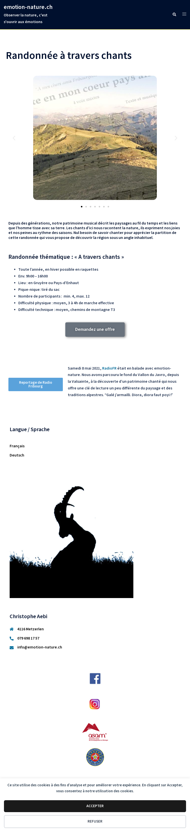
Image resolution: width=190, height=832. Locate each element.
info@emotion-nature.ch (39, 647)
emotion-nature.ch (28, 7)
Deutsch (17, 455)
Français (17, 446)
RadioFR (109, 368)
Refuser (95, 821)
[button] (174, 15)
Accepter (95, 806)
